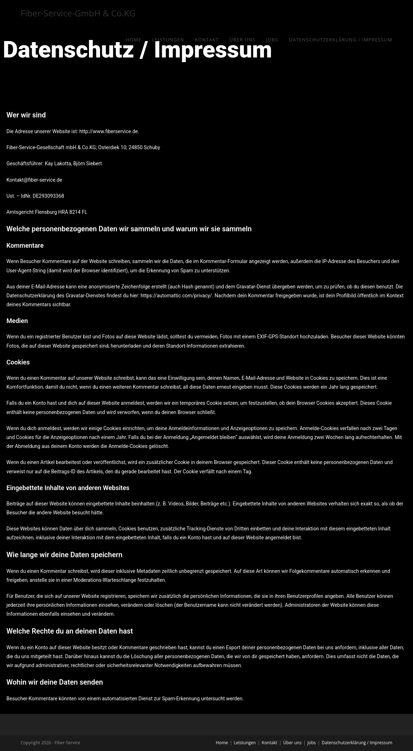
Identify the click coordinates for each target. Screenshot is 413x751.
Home (222, 743)
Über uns (292, 743)
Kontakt (269, 743)
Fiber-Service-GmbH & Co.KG (78, 13)
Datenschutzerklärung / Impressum (357, 743)
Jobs (311, 743)
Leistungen (245, 743)
